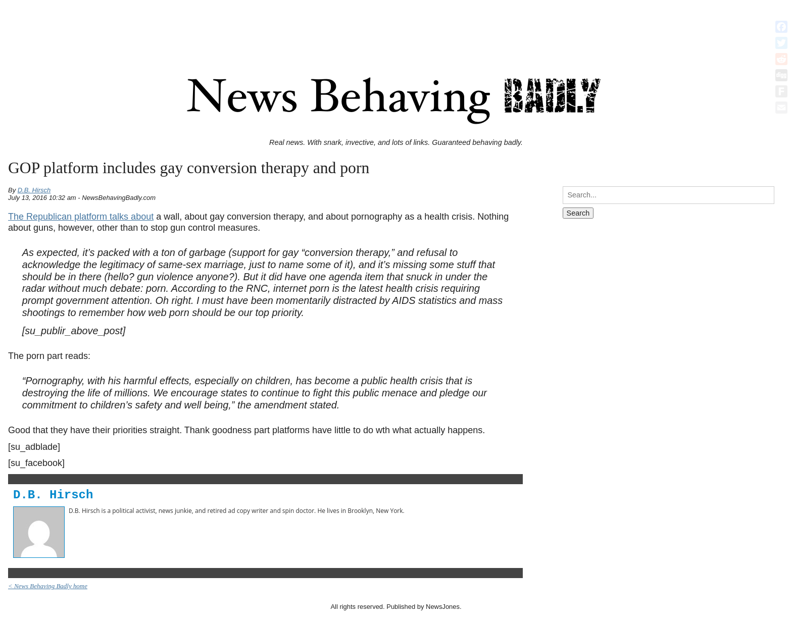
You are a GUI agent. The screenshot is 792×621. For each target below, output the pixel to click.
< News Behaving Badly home (47, 586)
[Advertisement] (396, 26)
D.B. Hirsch (34, 190)
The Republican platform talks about (81, 217)
